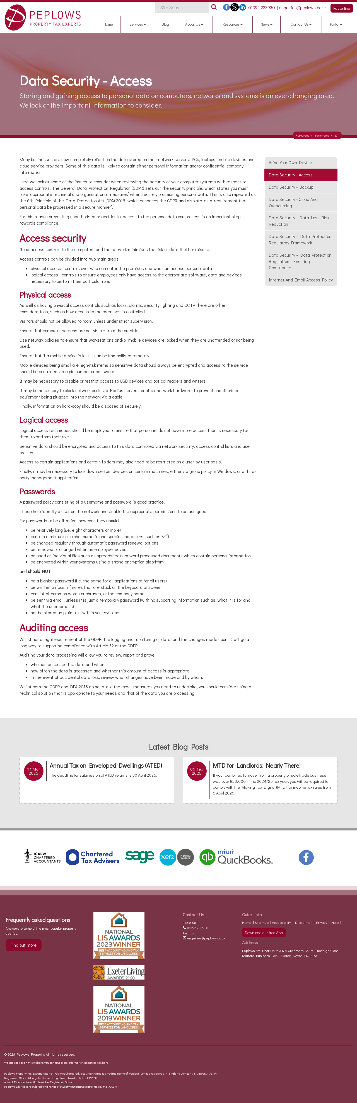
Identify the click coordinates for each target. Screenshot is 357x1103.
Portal (336, 24)
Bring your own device (290, 162)
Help (335, 922)
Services (137, 24)
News (266, 24)
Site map (262, 922)
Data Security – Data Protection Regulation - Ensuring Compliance (300, 261)
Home (108, 24)
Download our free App (264, 932)
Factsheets (322, 135)
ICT (337, 135)
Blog (165, 24)
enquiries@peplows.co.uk (204, 938)
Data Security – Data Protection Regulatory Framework (300, 239)
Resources (233, 24)
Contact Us (301, 24)
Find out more (24, 945)
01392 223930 (195, 927)
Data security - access (291, 175)
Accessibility (281, 922)
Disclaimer (303, 922)
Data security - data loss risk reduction (299, 221)
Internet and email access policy (301, 280)
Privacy (321, 922)
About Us (194, 24)
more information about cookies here (84, 1062)
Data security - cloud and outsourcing (293, 202)
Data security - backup (291, 187)
